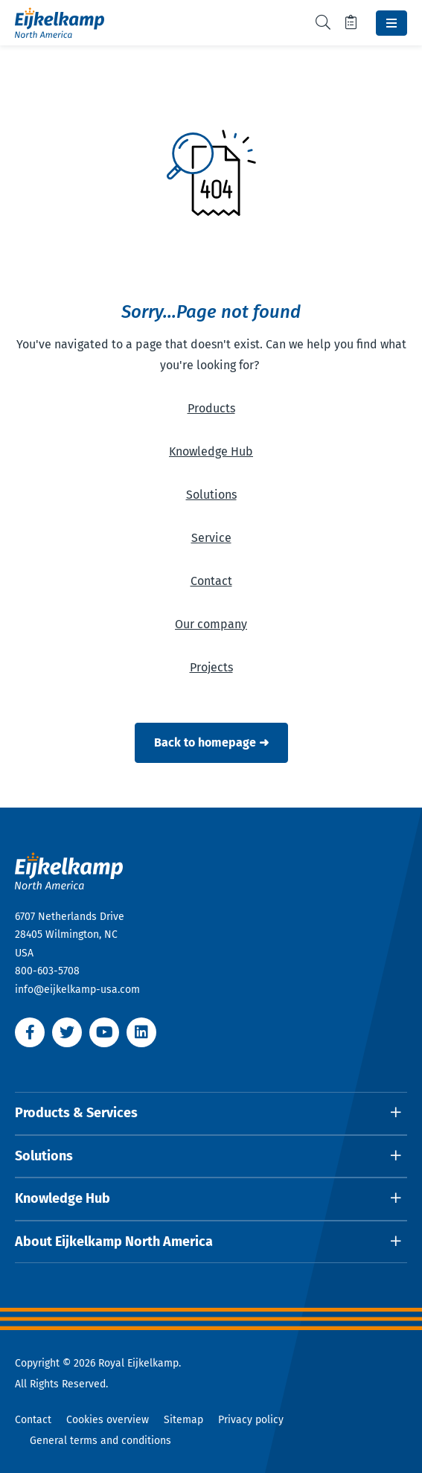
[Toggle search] (323, 23)
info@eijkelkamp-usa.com (77, 989)
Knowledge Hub (211, 451)
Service (211, 538)
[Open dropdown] (211, 1113)
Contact (211, 581)
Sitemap (183, 1419)
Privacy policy (251, 1419)
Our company (211, 624)
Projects (211, 667)
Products (211, 408)
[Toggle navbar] (391, 23)
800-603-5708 (47, 971)
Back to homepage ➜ (211, 742)
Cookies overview (107, 1419)
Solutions (211, 495)
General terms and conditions (100, 1440)
